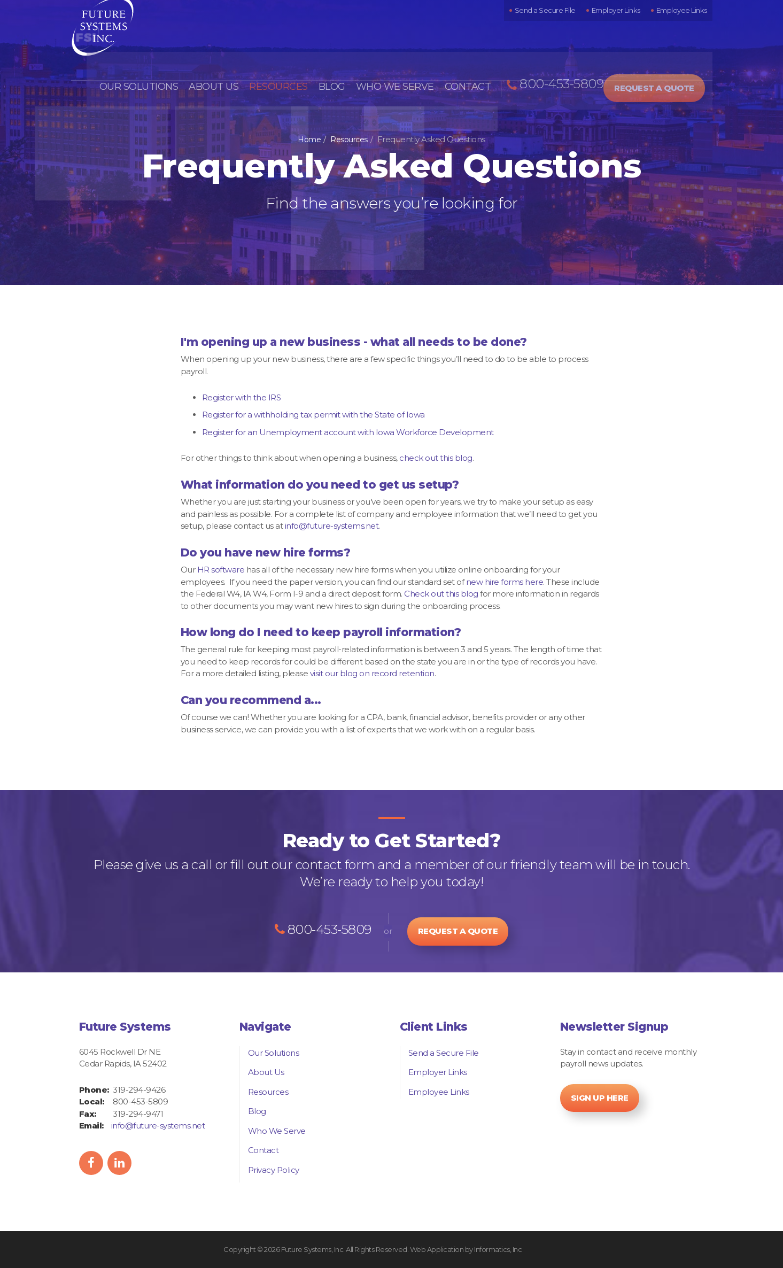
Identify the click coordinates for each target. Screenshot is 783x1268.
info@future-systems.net (332, 526)
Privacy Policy (273, 1170)
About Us (233, 54)
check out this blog (435, 458)
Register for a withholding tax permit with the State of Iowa (313, 414)
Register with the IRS (241, 397)
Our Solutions (164, 54)
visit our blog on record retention (372, 673)
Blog (342, 54)
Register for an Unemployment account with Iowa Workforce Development (348, 432)
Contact (467, 54)
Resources (293, 54)
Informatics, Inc (498, 1249)
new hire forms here (505, 582)
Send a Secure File (558, 23)
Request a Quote (664, 53)
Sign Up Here (600, 1098)
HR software (221, 570)
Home (309, 139)
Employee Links (684, 23)
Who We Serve (400, 54)
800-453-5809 (560, 55)
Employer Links (624, 23)
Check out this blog (441, 594)
